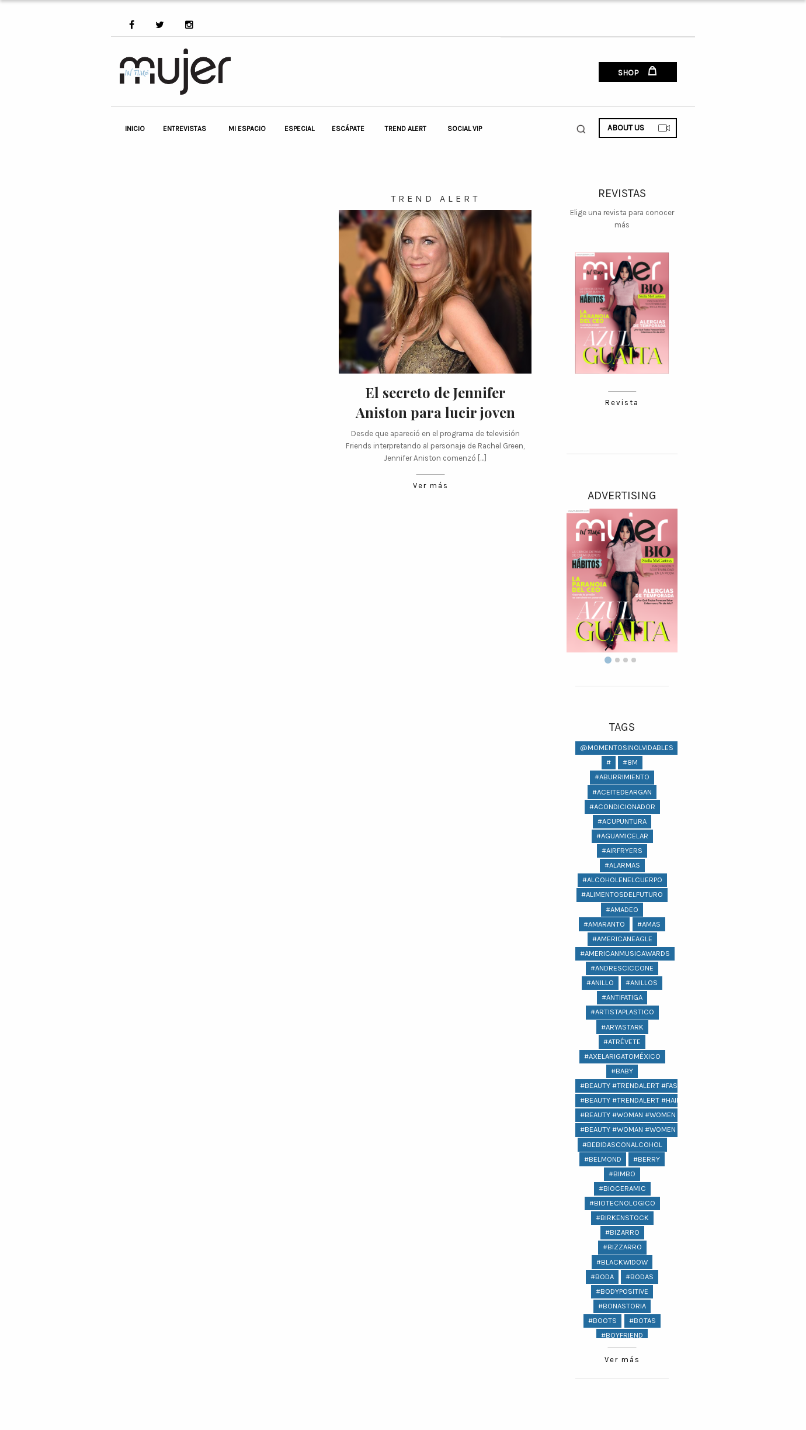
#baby (622, 1070)
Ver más (430, 486)
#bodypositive (622, 1291)
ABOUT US (638, 128)
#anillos (642, 982)
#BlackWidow (622, 1262)
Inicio (135, 129)
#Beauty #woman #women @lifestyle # (652, 1114)
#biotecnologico (622, 1202)
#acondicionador (622, 806)
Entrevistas (184, 129)
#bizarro (622, 1232)
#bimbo (622, 1173)
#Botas (642, 1320)
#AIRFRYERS (622, 850)
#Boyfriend (622, 1335)
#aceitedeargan (622, 791)
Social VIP (464, 129)
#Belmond (602, 1159)
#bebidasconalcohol (622, 1144)
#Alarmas (622, 865)
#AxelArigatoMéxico (622, 1056)
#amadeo (622, 909)
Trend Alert (405, 129)
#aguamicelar (622, 835)
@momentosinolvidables (626, 747)
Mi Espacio (247, 129)
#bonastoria (622, 1305)
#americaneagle (622, 938)
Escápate (348, 129)
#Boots (602, 1320)
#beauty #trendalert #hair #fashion (647, 1100)
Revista (621, 403)
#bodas (640, 1276)
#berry (646, 1159)
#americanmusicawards (625, 953)
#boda (602, 1276)
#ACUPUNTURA (622, 821)
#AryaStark (622, 1027)
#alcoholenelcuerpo (622, 879)
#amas (649, 924)
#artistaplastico (622, 1011)
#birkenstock (622, 1217)
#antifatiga (622, 997)
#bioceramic (622, 1188)
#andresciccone (622, 967)
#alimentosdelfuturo (622, 894)
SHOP (637, 72)
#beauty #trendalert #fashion (637, 1085)
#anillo (600, 982)
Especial (299, 129)
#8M (630, 762)
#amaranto (604, 924)
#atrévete (622, 1041)
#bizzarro (622, 1246)
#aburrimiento (622, 776)
